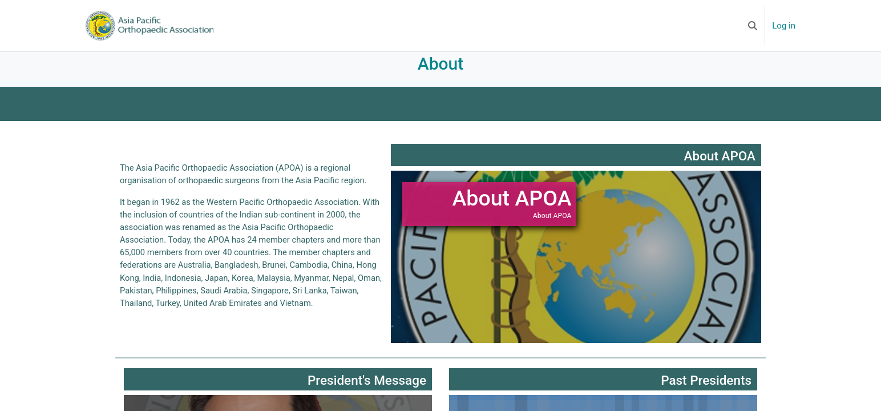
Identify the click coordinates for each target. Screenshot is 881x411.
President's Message (367, 390)
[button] (752, 25)
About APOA (719, 166)
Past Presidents (706, 390)
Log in (783, 26)
